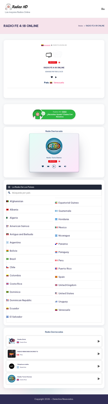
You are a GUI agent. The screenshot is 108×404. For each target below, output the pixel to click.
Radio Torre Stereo (54, 158)
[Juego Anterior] (48, 166)
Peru (21, 354)
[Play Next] (60, 166)
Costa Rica (23, 342)
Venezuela (45, 45)
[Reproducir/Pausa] (54, 166)
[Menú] (102, 9)
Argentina (23, 367)
